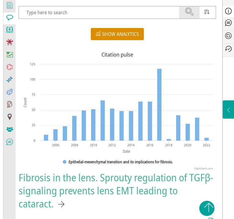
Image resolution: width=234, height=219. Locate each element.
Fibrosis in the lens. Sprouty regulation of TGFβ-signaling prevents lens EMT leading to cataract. (116, 190)
